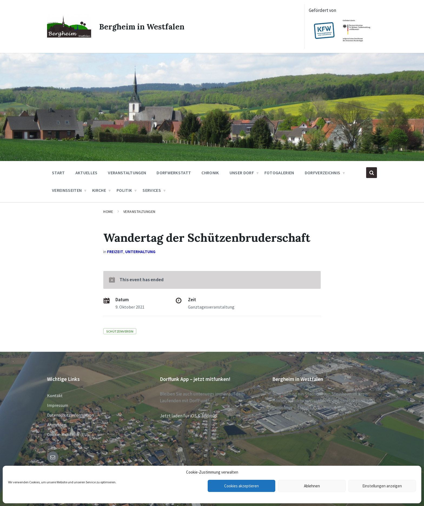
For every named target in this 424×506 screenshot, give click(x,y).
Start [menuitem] (58, 172)
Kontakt (55, 395)
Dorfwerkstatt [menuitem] (174, 172)
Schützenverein (119, 331)
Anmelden (56, 424)
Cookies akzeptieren (241, 485)
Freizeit (115, 251)
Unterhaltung (140, 251)
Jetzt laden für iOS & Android (188, 416)
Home (108, 211)
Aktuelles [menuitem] (86, 172)
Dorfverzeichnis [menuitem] (322, 172)
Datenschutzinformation (70, 415)
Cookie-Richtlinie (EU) (67, 434)
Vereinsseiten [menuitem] (67, 190)
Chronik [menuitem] (210, 172)
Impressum (57, 405)
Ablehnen (312, 485)
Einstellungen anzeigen (382, 485)
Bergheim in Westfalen (144, 26)
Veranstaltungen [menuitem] (127, 172)
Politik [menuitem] (124, 190)
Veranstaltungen (139, 211)
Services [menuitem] (152, 190)
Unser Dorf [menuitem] (242, 172)
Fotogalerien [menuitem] (279, 172)
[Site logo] (69, 36)
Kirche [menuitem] (99, 190)
